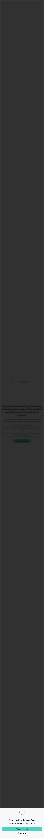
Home (4, 8)
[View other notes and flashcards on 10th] (15, 146)
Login (27, 3)
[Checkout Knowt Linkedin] (33, 811)
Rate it (21, 20)
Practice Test (32, 155)
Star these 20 (35, 225)
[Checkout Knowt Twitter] (28, 811)
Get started (37, 3)
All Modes (8, 155)
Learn (18, 155)
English (20, 8)
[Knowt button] (38, 24)
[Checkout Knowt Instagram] (16, 811)
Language (11, 8)
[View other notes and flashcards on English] (8, 146)
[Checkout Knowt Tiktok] (10, 811)
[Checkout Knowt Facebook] (22, 811)
